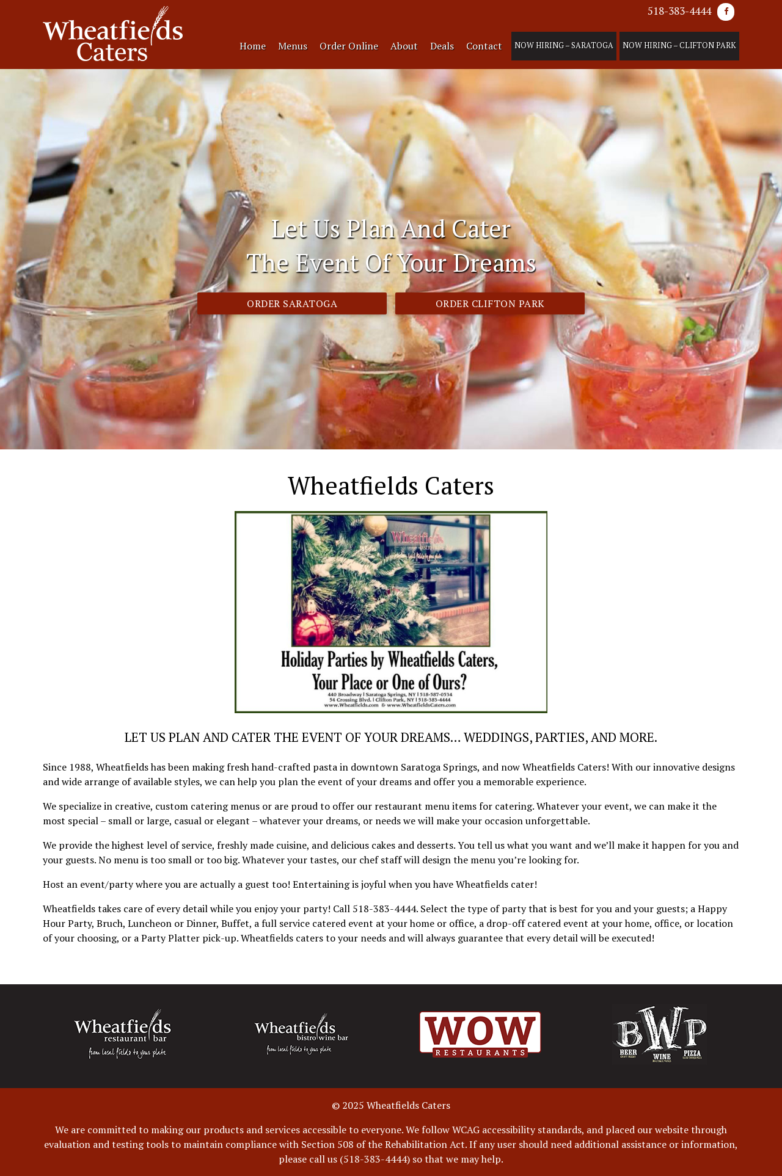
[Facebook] (725, 12)
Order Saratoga (292, 303)
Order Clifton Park (490, 303)
